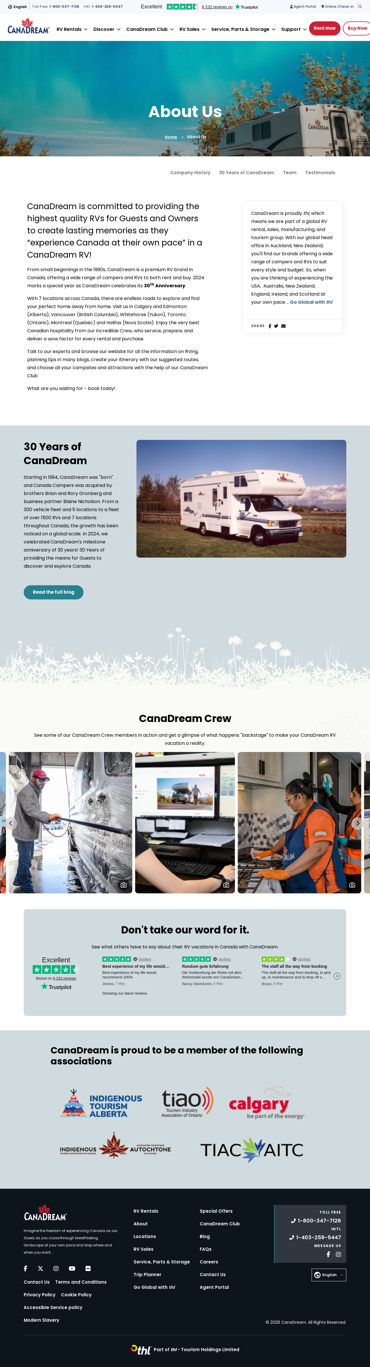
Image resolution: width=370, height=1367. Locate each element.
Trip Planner (147, 1275)
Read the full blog (53, 592)
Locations (145, 1236)
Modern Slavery (41, 1320)
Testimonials (320, 173)
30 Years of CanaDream (246, 173)
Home (171, 137)
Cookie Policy (76, 1295)
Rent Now (325, 28)
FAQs (206, 1249)
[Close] (86, 29)
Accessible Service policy (53, 1307)
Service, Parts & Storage (240, 29)
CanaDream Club (147, 29)
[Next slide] (358, 823)
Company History (190, 173)
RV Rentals (69, 29)
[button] (123, 884)
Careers (209, 1262)
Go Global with (311, 302)
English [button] (20, 6)
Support (291, 29)
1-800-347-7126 (316, 1220)
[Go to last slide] (11, 823)
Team (290, 173)
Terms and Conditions (81, 1282)
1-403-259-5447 (315, 1237)
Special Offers (216, 1211)
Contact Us (37, 1282)
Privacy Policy (40, 1295)
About (141, 1224)
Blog (205, 1236)
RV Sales (189, 29)
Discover (103, 29)
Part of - (196, 1350)
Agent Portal (214, 1287)
